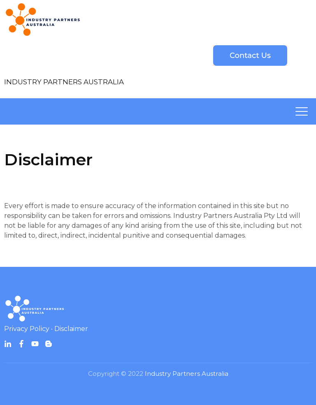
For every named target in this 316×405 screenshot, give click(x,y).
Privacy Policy (26, 329)
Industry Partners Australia (186, 373)
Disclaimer (71, 329)
